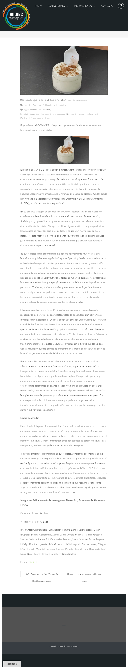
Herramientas (83, 5)
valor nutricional (44, 118)
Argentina (37, 105)
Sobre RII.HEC (56, 5)
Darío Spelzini (44, 109)
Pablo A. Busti (92, 114)
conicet (33, 109)
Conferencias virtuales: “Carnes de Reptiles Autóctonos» (42, 575)
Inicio (38, 5)
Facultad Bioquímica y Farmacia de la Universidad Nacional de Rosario (52, 114)
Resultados (61, 105)
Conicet (33, 562)
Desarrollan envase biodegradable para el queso (85, 575)
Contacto (107, 5)
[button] (64, 624)
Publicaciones (48, 105)
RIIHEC (56, 100)
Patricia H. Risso (28, 118)
